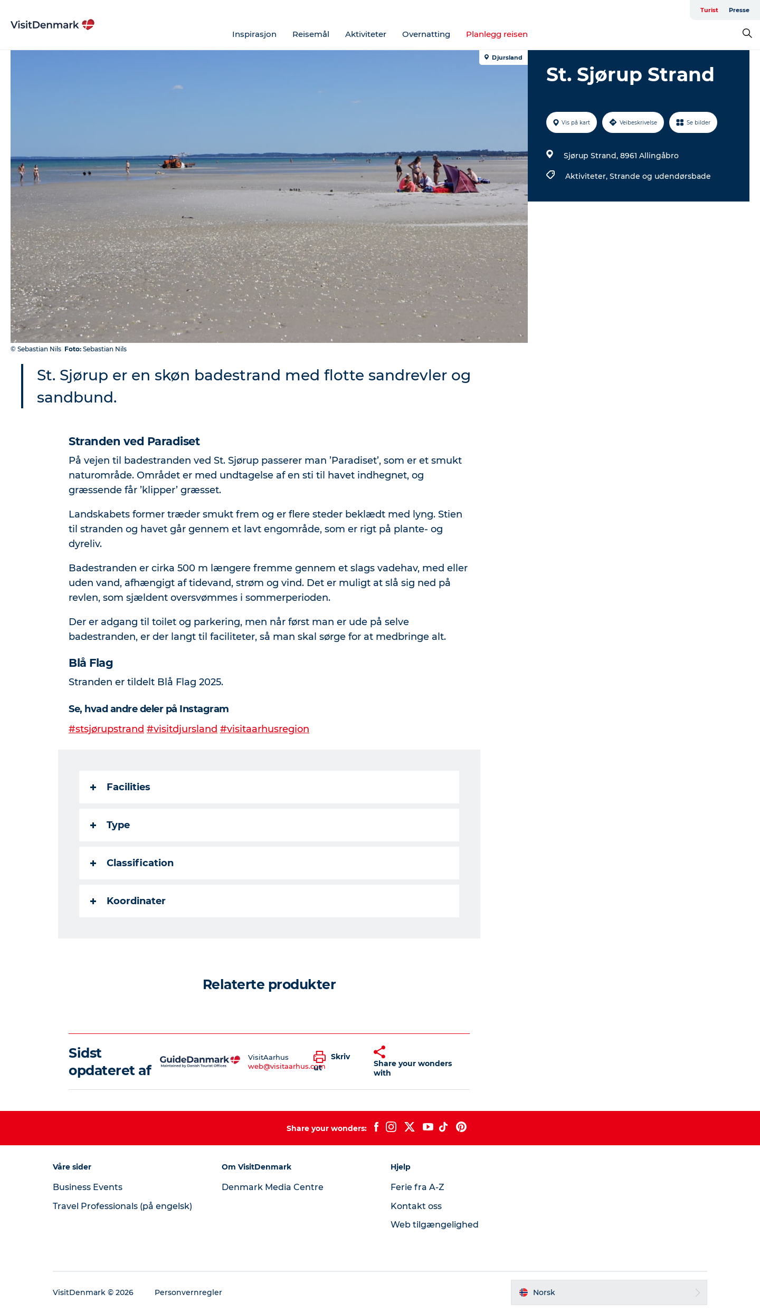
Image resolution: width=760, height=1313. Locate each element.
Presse (739, 10)
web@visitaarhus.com (287, 1066)
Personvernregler (188, 1292)
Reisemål (310, 34)
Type (110, 825)
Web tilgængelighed (435, 1225)
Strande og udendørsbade (660, 176)
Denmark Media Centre (273, 1187)
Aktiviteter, (587, 176)
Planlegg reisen (497, 34)
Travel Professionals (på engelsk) (122, 1206)
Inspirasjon (254, 34)
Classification (132, 863)
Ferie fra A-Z (417, 1187)
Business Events (87, 1187)
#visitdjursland (182, 729)
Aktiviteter (365, 34)
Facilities (120, 787)
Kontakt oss (416, 1206)
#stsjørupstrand (106, 729)
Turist (709, 10)
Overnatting (426, 34)
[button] (336, 1062)
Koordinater (128, 901)
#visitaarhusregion (264, 729)
